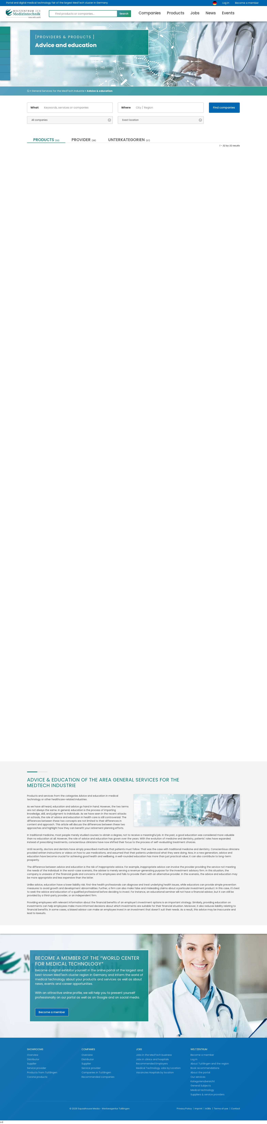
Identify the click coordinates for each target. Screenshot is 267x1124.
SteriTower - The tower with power (214, 411)
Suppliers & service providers (207, 1094)
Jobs (194, 13)
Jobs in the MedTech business (154, 1054)
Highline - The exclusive (156, 410)
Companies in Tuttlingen (96, 1072)
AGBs (208, 1108)
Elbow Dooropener (98, 633)
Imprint (199, 1108)
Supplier (32, 1063)
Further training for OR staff (105, 484)
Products (175, 13)
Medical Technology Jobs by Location (158, 1068)
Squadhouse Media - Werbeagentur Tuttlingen (104, 1108)
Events (228, 13)
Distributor (33, 1059)
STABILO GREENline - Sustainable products (101, 186)
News (211, 13)
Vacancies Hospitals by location (155, 1072)
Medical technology (202, 1090)
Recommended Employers (152, 1063)
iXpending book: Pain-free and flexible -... (48, 711)
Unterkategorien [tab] (129, 140)
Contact (235, 1108)
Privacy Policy (184, 1108)
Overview (32, 1054)
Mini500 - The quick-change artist (105, 560)
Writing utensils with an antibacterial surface (211, 486)
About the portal (200, 1072)
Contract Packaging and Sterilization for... (212, 186)
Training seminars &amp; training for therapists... (49, 337)
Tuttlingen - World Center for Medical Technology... (106, 263)
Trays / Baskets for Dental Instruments (49, 263)
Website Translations (100, 336)
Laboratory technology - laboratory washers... (48, 186)
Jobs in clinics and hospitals (152, 1059)
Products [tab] (46, 140)
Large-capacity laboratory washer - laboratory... (159, 560)
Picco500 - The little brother (159, 484)
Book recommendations (205, 1068)
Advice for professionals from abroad (48, 560)
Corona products (37, 1076)
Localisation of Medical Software (47, 411)
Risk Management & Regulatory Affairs (99, 411)
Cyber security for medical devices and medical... (158, 634)
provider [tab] (84, 140)
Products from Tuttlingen (42, 1072)
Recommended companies (98, 1076)
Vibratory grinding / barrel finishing (145, 711)
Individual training (208, 336)
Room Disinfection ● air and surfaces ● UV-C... (50, 486)
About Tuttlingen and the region (210, 1063)
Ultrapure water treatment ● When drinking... (160, 263)
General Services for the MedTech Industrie (58, 91)
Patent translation (207, 633)
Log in (225, 3)
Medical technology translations (154, 186)
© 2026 (73, 1108)
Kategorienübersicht (203, 1081)
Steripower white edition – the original (99, 711)
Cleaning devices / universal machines (214, 560)
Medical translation (208, 262)
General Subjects (201, 1085)
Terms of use (221, 1108)
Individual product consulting (44, 634)
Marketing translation (155, 336)
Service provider (37, 1068)
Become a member (247, 3)
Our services (198, 1076)
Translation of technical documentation (180, 711)
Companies (150, 13)
